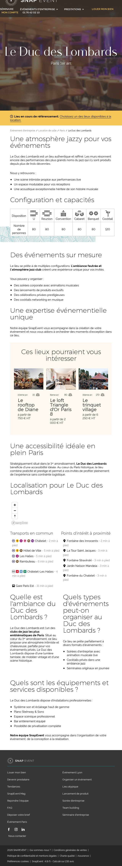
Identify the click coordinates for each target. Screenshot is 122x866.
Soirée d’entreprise (73, 800)
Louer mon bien (102, 9)
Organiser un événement (77, 779)
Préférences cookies (18, 861)
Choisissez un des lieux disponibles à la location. (60, 118)
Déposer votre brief (18, 814)
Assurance (83, 855)
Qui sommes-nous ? (40, 850)
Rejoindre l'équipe (18, 800)
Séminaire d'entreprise (75, 814)
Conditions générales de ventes (70, 850)
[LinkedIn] (23, 829)
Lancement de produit (75, 793)
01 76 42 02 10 (31, 12)
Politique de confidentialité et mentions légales (32, 855)
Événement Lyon (72, 772)
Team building (70, 807)
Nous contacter (17, 835)
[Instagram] (16, 829)
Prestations (74, 8)
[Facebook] (9, 829)
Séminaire (7, 8)
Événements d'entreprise (39, 8)
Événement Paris (17, 821)
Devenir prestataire (18, 779)
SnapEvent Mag (16, 793)
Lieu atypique (70, 786)
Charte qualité (67, 855)
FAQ (9, 807)
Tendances (13, 786)
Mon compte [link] (10, 12)
